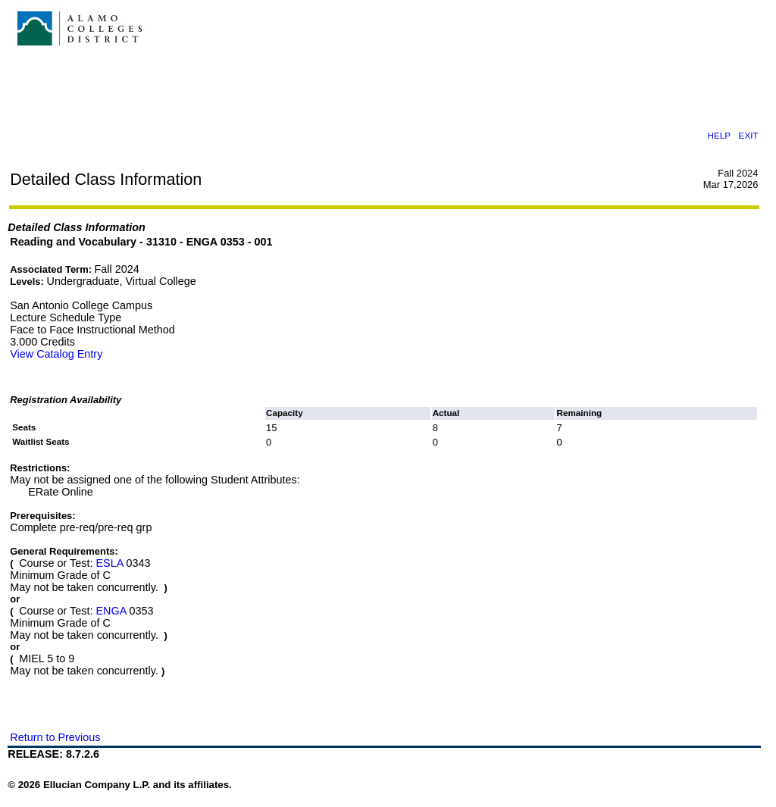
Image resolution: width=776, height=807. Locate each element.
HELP (719, 135)
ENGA (110, 611)
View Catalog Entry (56, 354)
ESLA (109, 563)
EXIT (749, 135)
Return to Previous (55, 737)
